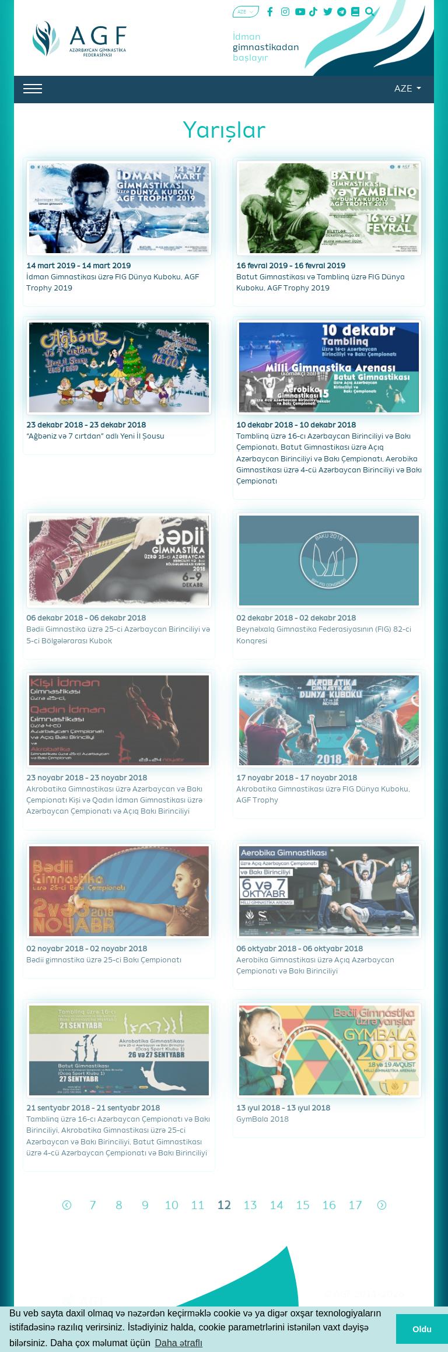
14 (277, 1205)
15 (303, 1205)
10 (171, 1205)
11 (198, 1205)
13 (250, 1205)
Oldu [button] (422, 1329)
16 (329, 1205)
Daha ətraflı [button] (178, 1343)
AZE (404, 89)
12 (224, 1205)
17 (355, 1205)
